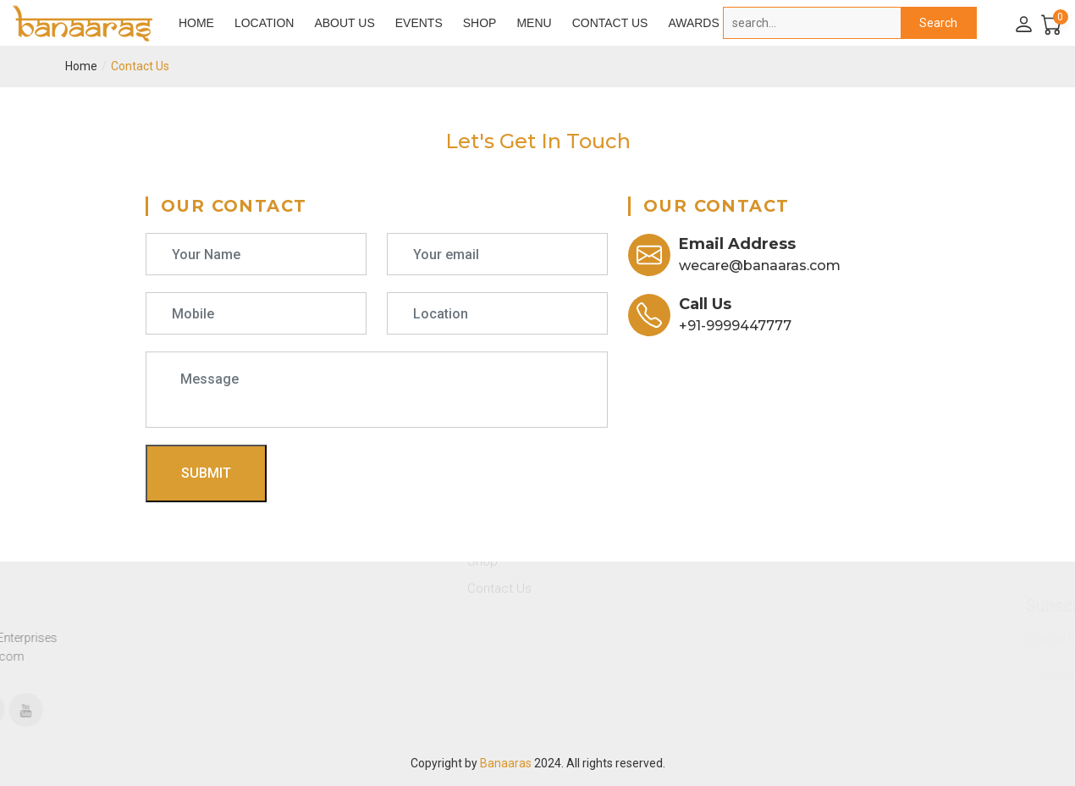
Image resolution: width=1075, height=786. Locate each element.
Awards (693, 23)
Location (264, 23)
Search (938, 23)
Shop (480, 23)
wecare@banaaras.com (760, 265)
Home (196, 23)
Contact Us (610, 23)
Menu (533, 23)
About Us (344, 23)
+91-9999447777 (735, 326)
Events (419, 23)
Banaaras (506, 763)
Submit (206, 473)
